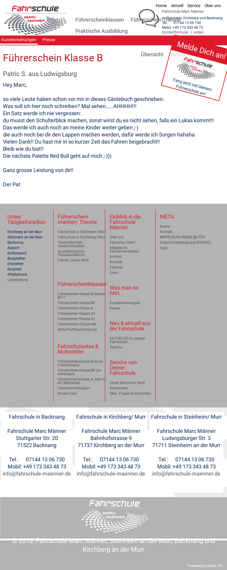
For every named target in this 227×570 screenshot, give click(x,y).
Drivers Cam (67, 393)
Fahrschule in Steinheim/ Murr (82, 232)
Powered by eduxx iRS (205, 566)
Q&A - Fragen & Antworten (130, 393)
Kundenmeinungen (125, 303)
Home (165, 226)
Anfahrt (116, 257)
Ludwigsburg (17, 280)
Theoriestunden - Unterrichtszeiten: (71, 244)
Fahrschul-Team (122, 242)
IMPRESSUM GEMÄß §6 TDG (182, 237)
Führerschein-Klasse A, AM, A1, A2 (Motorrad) (82, 381)
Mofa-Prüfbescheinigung (77, 329)
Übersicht (152, 54)
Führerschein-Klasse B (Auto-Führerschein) (80, 363)
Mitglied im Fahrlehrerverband (124, 249)
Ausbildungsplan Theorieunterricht (71, 253)
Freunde (116, 267)
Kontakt (116, 262)
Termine (116, 347)
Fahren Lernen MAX (73, 260)
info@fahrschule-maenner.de (37, 474)
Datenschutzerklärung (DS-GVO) (185, 242)
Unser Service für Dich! (127, 383)
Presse (115, 308)
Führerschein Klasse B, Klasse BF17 (81, 296)
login (164, 248)
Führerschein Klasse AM (77, 324)
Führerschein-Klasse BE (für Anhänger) (79, 372)
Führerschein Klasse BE (76, 303)
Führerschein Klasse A (75, 308)
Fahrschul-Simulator (74, 388)
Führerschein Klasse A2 (76, 314)
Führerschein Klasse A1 (76, 319)
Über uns (117, 237)
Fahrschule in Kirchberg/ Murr (81, 237)
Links (114, 273)
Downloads (119, 388)
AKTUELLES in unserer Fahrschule (127, 340)
